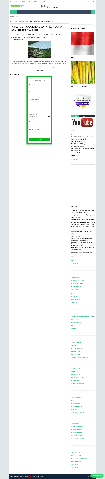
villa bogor (75, 263)
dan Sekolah (75, 339)
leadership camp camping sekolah (80, 357)
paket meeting (75, 380)
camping (74, 328)
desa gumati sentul (76, 342)
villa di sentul (75, 446)
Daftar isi (45, 1)
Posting (83, 116)
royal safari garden (77, 397)
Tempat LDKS (75, 310)
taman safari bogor (76, 403)
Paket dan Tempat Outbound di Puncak (80, 144)
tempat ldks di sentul (77, 420)
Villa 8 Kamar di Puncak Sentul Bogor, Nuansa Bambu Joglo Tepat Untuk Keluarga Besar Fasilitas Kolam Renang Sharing (82, 215)
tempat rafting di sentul (78, 435)
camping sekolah (76, 331)
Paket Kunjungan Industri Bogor (78, 141)
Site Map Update (74, 159)
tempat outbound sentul (78, 429)
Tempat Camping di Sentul (77, 245)
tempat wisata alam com (37, 476)
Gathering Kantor (76, 299)
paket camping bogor (77, 374)
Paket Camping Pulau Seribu (77, 146)
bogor (73, 260)
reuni (73, 394)
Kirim (39, 138)
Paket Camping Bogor (76, 151)
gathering (74, 345)
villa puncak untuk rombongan (79, 458)
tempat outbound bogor (78, 426)
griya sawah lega (76, 354)
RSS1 (57, 7)
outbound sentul (76, 277)
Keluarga (74, 302)
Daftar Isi (73, 229)
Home (15, 1)
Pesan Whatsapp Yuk (97, 475)
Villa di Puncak (75, 319)
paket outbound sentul (77, 386)
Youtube (75, 116)
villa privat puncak (76, 452)
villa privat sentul (76, 455)
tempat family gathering (77, 283)
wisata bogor (75, 467)
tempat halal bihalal (77, 286)
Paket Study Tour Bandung (77, 143)
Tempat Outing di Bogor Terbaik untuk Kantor (83, 313)
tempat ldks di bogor (77, 417)
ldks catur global (76, 274)
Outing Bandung (76, 305)
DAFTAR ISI (21, 12)
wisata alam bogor (76, 461)
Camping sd (74, 296)
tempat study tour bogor (78, 438)
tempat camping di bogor (78, 280)
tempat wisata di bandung (78, 441)
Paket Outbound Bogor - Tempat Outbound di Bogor (82, 136)
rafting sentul (75, 391)
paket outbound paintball (78, 383)
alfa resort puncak (76, 322)
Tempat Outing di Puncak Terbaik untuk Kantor (83, 316)
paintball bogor (76, 368)
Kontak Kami (22, 1)
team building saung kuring (78, 412)
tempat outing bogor (77, 432)
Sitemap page (37, 1)
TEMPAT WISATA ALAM (15, 16)
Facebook (43, 7)
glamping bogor (76, 351)
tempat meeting (75, 423)
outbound (74, 362)
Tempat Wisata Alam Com (16, 476)
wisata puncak (75, 289)
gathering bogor (76, 271)
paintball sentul (76, 371)
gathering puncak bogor (78, 348)
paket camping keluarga (78, 377)
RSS (11, 1)
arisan (73, 325)
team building (75, 409)
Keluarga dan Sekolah (77, 266)
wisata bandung (76, 464)
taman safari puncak (77, 406)
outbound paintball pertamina (79, 365)
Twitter (47, 7)
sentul (73, 400)
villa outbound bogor (77, 449)
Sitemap (30, 1)
